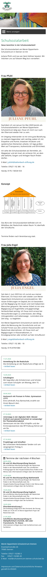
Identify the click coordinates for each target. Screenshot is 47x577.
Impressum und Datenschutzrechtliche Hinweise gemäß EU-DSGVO (21, 567)
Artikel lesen (9, 366)
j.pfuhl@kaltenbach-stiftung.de (21, 162)
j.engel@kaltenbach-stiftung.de (21, 339)
